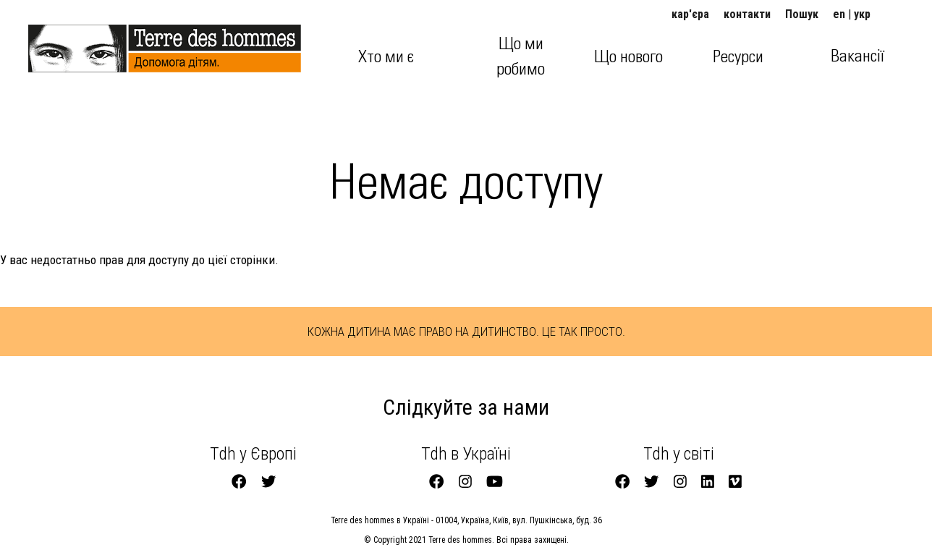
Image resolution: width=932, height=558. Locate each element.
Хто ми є (386, 57)
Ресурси (738, 57)
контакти (747, 14)
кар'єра (690, 14)
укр (862, 14)
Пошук (801, 14)
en (839, 14)
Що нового (628, 57)
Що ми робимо (520, 56)
